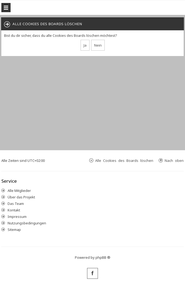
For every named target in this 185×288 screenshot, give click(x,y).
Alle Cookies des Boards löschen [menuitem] (124, 160)
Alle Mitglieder (19, 190)
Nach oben (174, 160)
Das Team (16, 203)
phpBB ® (102, 257)
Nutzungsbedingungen (27, 223)
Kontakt (14, 210)
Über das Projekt (21, 197)
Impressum (17, 216)
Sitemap (14, 229)
